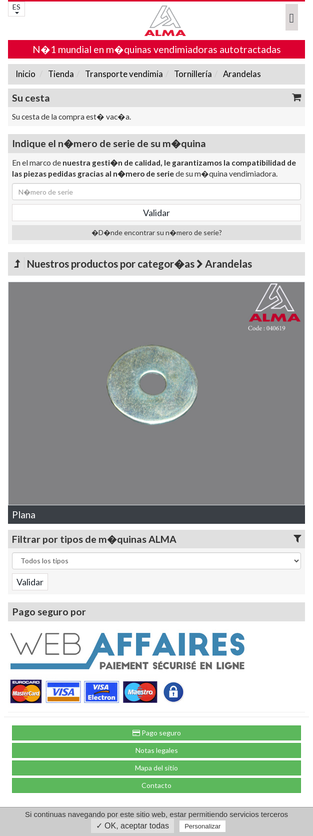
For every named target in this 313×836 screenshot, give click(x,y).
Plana (24, 514)
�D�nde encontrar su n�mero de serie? (157, 232)
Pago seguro (156, 732)
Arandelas (241, 74)
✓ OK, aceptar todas (132, 825)
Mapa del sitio (156, 767)
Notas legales (157, 750)
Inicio (26, 74)
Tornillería (192, 74)
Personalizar (202, 826)
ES (16, 8)
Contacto (157, 785)
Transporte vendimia (123, 74)
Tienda (60, 74)
